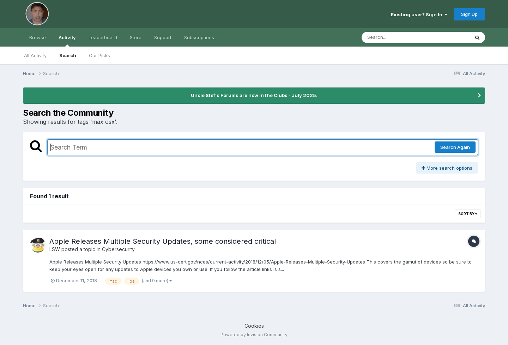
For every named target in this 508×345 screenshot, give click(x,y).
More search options (447, 168)
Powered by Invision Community (254, 334)
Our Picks (99, 55)
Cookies (254, 326)
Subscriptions (199, 37)
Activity (67, 41)
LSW (54, 249)
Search (67, 55)
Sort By (467, 214)
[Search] (396, 37)
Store (135, 37)
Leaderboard (103, 37)
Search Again (455, 147)
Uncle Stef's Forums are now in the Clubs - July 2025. (254, 95)
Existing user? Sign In (419, 14)
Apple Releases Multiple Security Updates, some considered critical (162, 241)
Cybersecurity (118, 249)
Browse (37, 37)
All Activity (35, 55)
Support (162, 37)
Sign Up (469, 14)
